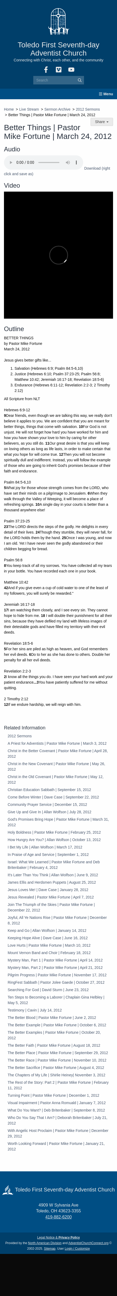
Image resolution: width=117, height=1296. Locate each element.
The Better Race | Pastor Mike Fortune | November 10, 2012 (57, 1060)
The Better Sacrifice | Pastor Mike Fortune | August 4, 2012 (56, 1067)
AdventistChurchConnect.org (88, 1243)
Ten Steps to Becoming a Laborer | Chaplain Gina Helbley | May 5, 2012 (56, 1000)
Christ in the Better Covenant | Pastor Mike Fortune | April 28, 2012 (58, 753)
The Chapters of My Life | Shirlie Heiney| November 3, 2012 (56, 1075)
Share (102, 122)
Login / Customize (77, 1248)
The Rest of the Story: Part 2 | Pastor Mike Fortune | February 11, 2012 (58, 1085)
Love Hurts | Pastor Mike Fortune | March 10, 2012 (49, 945)
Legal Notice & (58, 1237)
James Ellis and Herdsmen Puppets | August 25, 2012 (52, 882)
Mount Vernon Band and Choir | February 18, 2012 (49, 953)
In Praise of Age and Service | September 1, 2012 (48, 854)
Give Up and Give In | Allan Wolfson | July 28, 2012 (49, 812)
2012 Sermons (88, 109)
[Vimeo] (58, 69)
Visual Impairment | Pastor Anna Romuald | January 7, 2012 (57, 1103)
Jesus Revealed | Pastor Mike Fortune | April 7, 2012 (51, 897)
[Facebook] (46, 69)
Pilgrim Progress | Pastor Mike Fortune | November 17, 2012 (57, 975)
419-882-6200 (58, 1217)
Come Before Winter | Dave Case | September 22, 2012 (53, 797)
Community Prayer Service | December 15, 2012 (47, 804)
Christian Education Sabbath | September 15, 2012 (49, 790)
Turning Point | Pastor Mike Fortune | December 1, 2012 (53, 1095)
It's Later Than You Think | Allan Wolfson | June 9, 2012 (53, 875)
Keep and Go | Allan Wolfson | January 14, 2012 (47, 930)
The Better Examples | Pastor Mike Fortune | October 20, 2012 (54, 1035)
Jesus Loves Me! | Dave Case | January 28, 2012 (48, 890)
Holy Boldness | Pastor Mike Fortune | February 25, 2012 (54, 832)
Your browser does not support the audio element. (43, 162)
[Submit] (80, 80)
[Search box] (58, 80)
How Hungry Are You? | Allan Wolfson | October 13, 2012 (54, 840)
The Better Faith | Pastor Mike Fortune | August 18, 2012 (54, 1045)
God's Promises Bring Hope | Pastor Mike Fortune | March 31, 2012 (58, 822)
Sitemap (49, 1248)
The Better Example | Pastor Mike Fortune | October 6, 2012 (57, 1025)
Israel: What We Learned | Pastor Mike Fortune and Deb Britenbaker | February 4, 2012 (54, 865)
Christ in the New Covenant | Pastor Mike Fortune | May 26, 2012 (56, 766)
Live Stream (29, 109)
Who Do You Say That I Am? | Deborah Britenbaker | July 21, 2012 (57, 1120)
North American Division (45, 1243)
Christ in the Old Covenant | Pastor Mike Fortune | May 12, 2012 (56, 779)
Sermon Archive (57, 109)
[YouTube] (71, 69)
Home (9, 109)
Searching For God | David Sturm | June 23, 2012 (48, 990)
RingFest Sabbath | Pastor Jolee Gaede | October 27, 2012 (56, 982)
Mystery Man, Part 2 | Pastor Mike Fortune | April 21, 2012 (55, 967)
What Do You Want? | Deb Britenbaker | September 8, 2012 (56, 1110)
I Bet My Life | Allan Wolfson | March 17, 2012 (45, 847)
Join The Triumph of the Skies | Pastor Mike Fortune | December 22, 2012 (51, 907)
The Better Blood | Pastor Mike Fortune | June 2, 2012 (52, 1017)
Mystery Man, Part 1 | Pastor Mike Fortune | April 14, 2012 (55, 960)
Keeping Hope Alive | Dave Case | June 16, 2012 (48, 938)
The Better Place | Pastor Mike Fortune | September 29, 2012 (58, 1053)
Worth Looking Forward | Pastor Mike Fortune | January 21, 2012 (56, 1146)
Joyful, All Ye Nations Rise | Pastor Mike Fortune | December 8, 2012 (57, 920)
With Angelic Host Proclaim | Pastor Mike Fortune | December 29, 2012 (58, 1133)
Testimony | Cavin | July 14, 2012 (35, 1010)
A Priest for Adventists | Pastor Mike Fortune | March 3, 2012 (57, 743)
